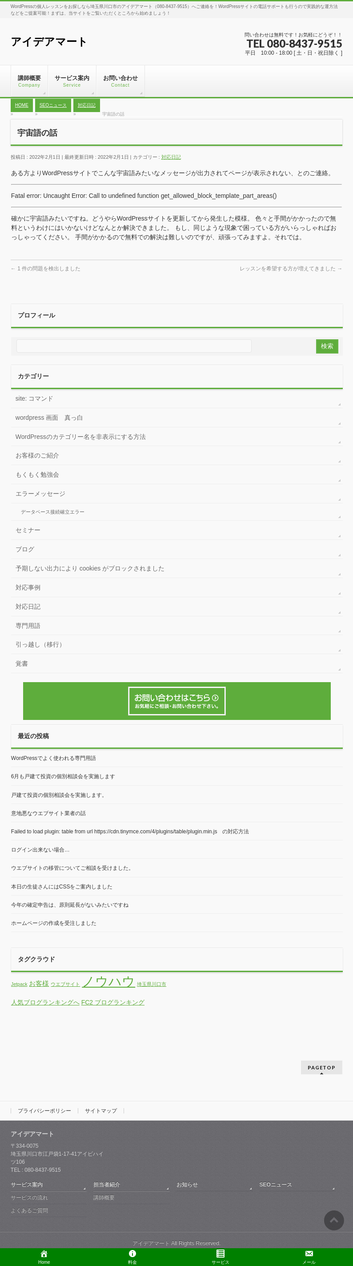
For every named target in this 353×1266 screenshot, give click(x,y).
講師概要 (104, 1197)
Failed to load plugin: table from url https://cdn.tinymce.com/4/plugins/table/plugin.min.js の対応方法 (130, 831)
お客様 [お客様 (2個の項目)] (39, 983)
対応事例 (28, 587)
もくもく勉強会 (37, 474)
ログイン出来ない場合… (40, 850)
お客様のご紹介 (37, 455)
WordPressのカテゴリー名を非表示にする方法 (81, 436)
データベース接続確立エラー (52, 511)
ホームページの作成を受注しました (53, 923)
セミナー (28, 530)
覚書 (22, 663)
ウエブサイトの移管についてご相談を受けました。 (72, 868)
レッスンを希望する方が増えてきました (291, 268)
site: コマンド (35, 398)
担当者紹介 (106, 1185)
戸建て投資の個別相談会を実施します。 (59, 795)
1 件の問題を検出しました (45, 268)
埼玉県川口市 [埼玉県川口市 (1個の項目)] (151, 984)
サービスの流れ (29, 1197)
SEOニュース (276, 1185)
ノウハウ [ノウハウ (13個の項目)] (108, 981)
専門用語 (28, 625)
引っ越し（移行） (40, 644)
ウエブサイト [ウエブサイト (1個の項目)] (65, 984)
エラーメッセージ (40, 493)
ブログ (25, 549)
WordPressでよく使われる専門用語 (53, 758)
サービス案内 (27, 1185)
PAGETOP (322, 1067)
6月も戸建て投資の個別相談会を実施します (63, 776)
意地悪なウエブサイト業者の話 (48, 813)
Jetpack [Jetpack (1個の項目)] (19, 984)
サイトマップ (101, 1110)
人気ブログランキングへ (45, 1002)
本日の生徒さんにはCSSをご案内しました (62, 887)
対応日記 (171, 157)
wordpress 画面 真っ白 (49, 417)
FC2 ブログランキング (112, 1002)
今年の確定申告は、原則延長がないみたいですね (69, 905)
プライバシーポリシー (44, 1110)
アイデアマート (49, 42)
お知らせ (187, 1185)
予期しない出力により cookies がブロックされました (90, 568)
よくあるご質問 (29, 1210)
